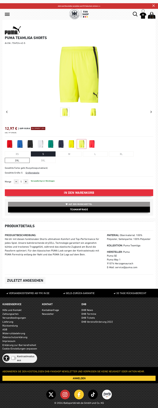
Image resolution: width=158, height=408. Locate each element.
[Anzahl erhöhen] (25, 181)
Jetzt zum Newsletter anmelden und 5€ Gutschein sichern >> (79, 6)
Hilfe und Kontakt (12, 310)
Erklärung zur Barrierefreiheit (19, 345)
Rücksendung (10, 325)
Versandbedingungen (14, 317)
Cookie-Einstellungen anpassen (19, 348)
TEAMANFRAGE (79, 209)
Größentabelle (32, 172)
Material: (113, 235)
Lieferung (7, 321)
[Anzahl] (21, 181)
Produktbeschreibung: (20, 235)
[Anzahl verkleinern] (16, 181)
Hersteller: (115, 251)
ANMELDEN (79, 378)
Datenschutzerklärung (14, 337)
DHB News (87, 310)
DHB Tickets (88, 317)
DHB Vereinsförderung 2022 (97, 321)
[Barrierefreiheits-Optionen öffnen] (6, 358)
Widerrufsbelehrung (13, 333)
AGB (4, 329)
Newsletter (48, 313)
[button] (7, 14)
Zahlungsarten (10, 313)
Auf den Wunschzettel (79, 204)
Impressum (8, 341)
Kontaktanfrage (50, 310)
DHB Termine (88, 313)
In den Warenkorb (79, 193)
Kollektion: (115, 245)
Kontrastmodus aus (25, 358)
